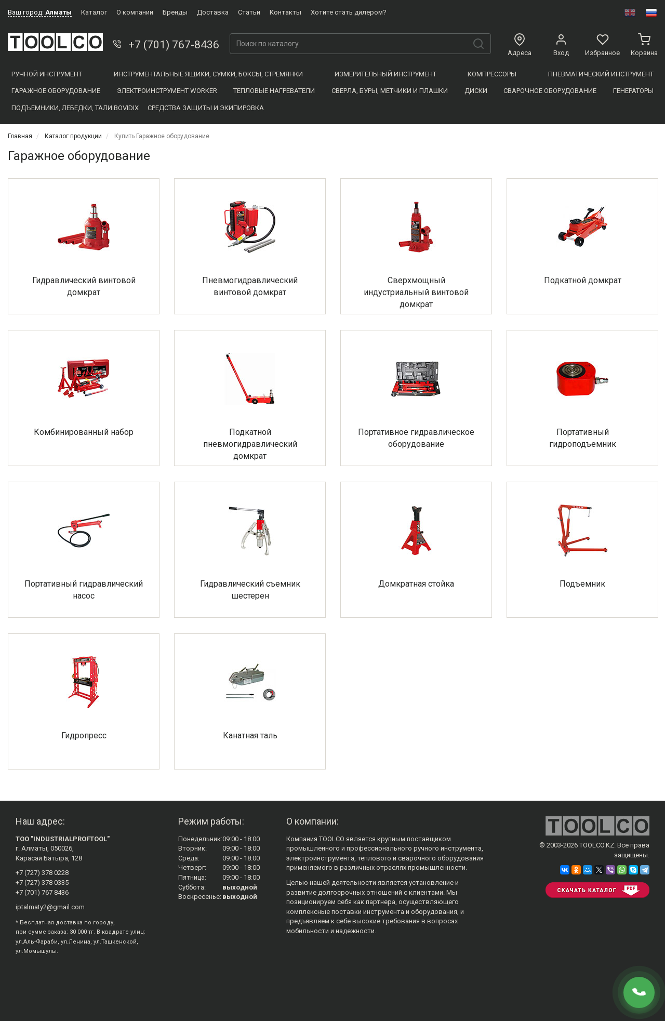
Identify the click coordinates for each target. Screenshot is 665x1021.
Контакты (285, 12)
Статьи (249, 12)
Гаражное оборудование (55, 91)
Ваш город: (40, 12)
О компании (134, 12)
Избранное (602, 45)
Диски (475, 91)
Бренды (175, 12)
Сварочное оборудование (549, 91)
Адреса (519, 45)
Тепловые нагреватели (274, 91)
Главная (20, 136)
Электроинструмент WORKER (167, 91)
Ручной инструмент (46, 74)
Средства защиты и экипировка (206, 108)
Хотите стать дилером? (349, 12)
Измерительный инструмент (385, 74)
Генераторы (633, 91)
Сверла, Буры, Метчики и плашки (389, 91)
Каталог (94, 12)
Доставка (213, 12)
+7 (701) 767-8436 (165, 44)
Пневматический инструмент (601, 74)
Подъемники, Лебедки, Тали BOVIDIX (75, 108)
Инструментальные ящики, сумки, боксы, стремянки (208, 74)
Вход (561, 45)
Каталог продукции (73, 136)
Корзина (644, 45)
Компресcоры (492, 74)
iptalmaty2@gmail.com (50, 907)
